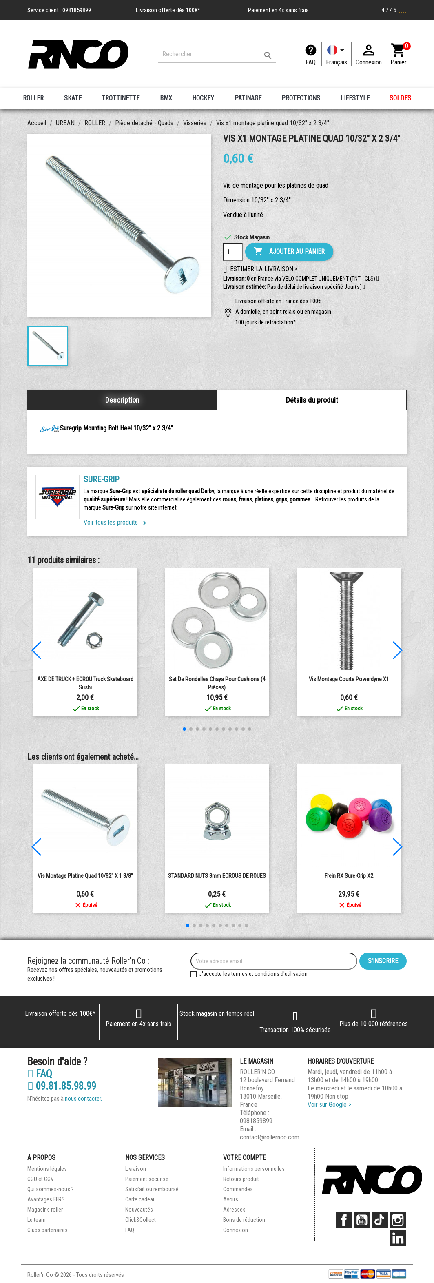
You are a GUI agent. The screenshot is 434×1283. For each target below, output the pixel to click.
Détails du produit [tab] (312, 400)
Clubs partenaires (47, 1230)
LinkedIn (398, 1238)
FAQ (311, 62)
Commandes (238, 1189)
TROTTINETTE (121, 98)
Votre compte (244, 1157)
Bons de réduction (244, 1220)
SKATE (73, 98)
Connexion (235, 1230)
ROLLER (33, 98)
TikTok (380, 1220)
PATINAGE (248, 98)
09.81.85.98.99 (61, 1086)
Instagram (398, 1220)
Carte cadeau (140, 1199)
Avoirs (230, 1199)
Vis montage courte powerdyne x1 (349, 679)
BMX (166, 98)
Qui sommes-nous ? (50, 1189)
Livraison (135, 1169)
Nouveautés (139, 1209)
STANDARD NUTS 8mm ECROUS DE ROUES (217, 876)
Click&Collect (140, 1220)
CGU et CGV (40, 1179)
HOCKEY (203, 98)
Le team (36, 1220)
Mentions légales (47, 1169)
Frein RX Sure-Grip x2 (349, 876)
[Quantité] (233, 252)
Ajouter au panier (289, 251)
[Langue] (336, 54)
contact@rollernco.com (269, 1137)
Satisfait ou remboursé (152, 1189)
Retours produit (241, 1179)
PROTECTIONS (300, 98)
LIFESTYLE (355, 98)
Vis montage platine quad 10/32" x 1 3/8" (85, 876)
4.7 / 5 (394, 10)
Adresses (234, 1209)
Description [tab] (122, 400)
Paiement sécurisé (146, 1179)
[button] (364, 287)
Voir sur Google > (329, 1104)
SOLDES (400, 98)
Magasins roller (45, 1209)
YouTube (362, 1220)
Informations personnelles (254, 1169)
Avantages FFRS (46, 1199)
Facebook (344, 1220)
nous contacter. (83, 1098)
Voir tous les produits (116, 522)
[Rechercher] (217, 54)
